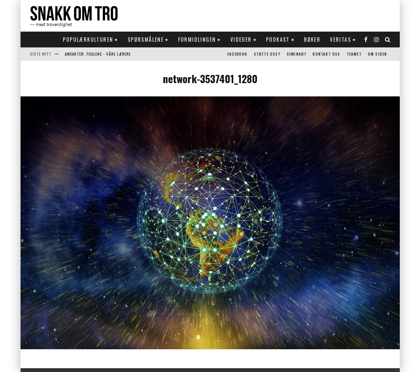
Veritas (340, 39)
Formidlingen (197, 39)
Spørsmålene (146, 39)
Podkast (278, 39)
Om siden (377, 54)
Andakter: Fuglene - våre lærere (98, 54)
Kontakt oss (326, 54)
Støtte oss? (267, 54)
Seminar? (297, 54)
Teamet (354, 54)
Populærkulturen (88, 39)
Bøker (312, 39)
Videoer (241, 39)
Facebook (237, 54)
